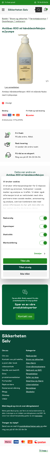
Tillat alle (25, 261)
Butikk (5, 19)
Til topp (42, 451)
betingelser (38, 416)
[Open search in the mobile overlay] (39, 9)
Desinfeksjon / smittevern (13, 21)
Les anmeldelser (12, 87)
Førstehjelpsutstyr (37, 19)
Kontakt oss (25, 316)
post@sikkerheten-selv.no (31, 426)
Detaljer (38, 254)
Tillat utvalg (25, 267)
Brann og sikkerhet (18, 19)
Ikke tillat (25, 274)
